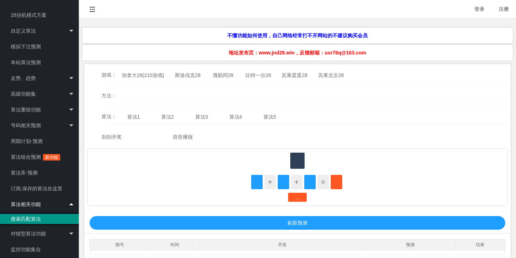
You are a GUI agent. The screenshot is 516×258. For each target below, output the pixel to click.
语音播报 (183, 137)
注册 (504, 9)
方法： (108, 96)
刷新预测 (297, 223)
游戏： (108, 75)
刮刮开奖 (112, 137)
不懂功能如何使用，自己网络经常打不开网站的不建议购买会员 (297, 35)
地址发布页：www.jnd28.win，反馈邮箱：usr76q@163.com (297, 53)
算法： (108, 116)
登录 (479, 9)
